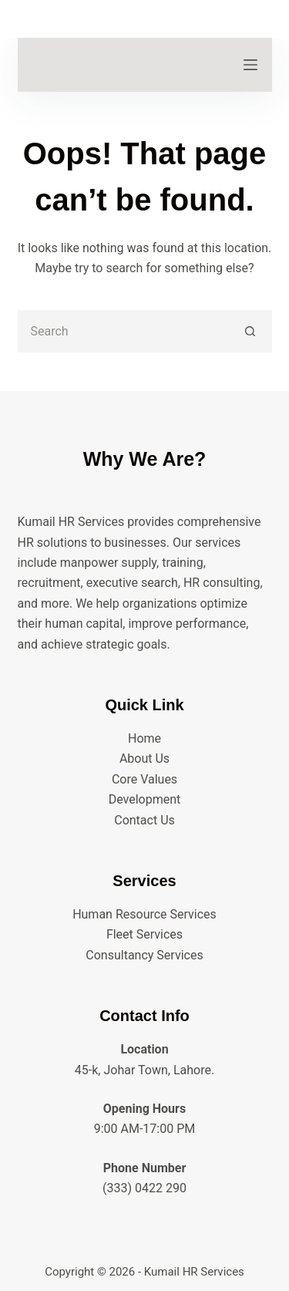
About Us (144, 758)
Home (144, 738)
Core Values (144, 779)
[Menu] (250, 65)
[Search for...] (124, 331)
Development (145, 799)
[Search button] (251, 331)
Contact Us (144, 820)
